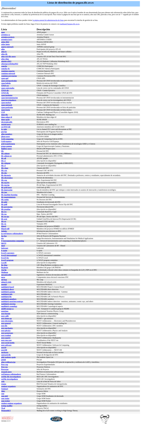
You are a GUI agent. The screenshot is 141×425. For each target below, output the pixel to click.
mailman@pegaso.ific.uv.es (69, 24)
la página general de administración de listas (48, 20)
